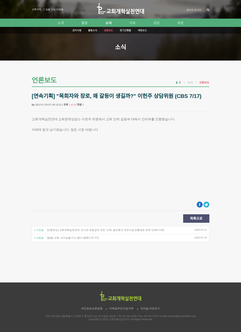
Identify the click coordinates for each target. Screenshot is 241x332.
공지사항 (76, 30)
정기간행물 (125, 30)
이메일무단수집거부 (121, 308)
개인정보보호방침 (92, 308)
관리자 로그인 (193, 9)
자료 (132, 23)
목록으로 (196, 218)
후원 (180, 23)
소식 (108, 23)
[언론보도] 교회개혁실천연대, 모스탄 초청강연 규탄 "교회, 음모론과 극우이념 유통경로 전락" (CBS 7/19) (105, 230)
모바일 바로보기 (150, 308)
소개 (61, 23)
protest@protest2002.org (182, 316)
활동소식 (92, 30)
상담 (156, 23)
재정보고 (142, 30)
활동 (85, 23)
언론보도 (108, 30)
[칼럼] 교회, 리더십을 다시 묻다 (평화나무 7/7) (73, 237)
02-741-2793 (129, 316)
